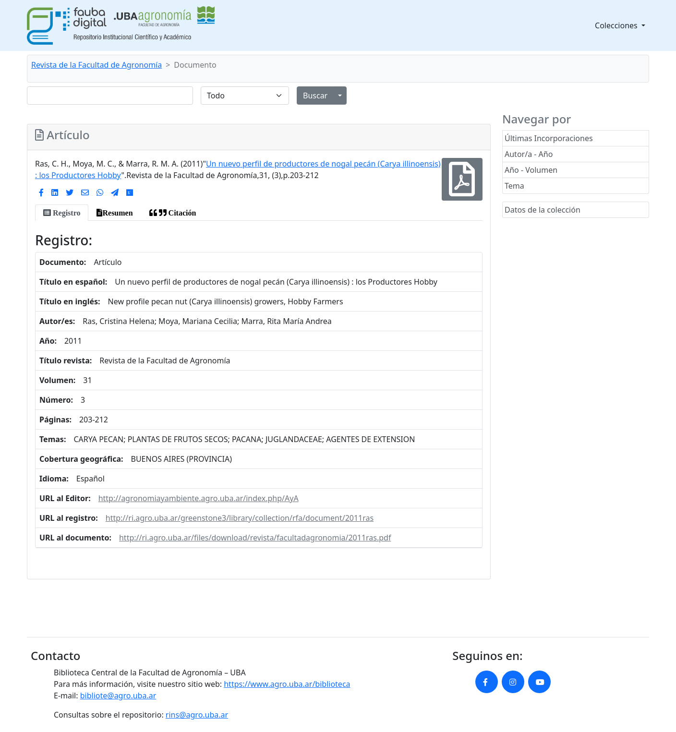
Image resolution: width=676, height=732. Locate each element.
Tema (514, 185)
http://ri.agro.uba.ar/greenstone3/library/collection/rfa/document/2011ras (240, 518)
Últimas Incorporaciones (549, 138)
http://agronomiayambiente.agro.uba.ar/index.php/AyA (198, 498)
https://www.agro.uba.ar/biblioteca (287, 684)
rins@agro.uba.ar (197, 714)
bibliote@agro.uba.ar (118, 695)
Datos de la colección (542, 209)
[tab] (61, 212)
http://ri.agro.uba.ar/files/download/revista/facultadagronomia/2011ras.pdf (255, 537)
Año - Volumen (531, 170)
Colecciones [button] (617, 25)
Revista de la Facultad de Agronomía (96, 65)
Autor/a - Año (529, 154)
